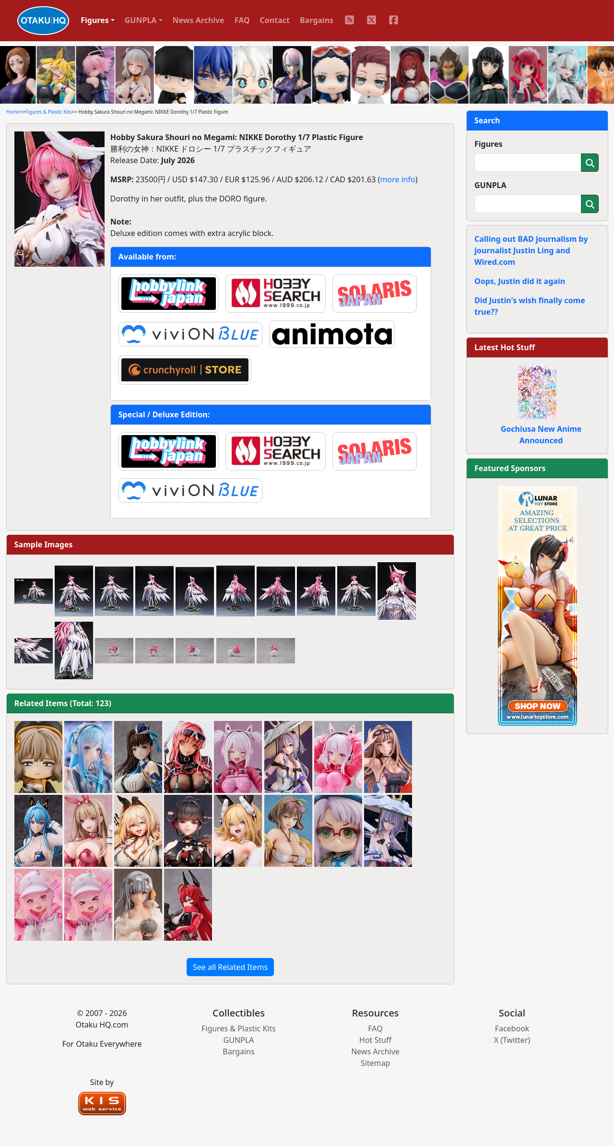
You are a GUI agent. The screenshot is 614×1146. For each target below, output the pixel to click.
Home (13, 111)
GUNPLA (490, 185)
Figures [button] (95, 20)
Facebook (512, 1028)
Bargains (316, 20)
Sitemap (375, 1063)
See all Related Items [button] (230, 967)
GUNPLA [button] (141, 20)
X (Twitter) (512, 1040)
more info (397, 179)
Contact (275, 20)
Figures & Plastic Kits (48, 111)
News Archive (198, 20)
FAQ (242, 20)
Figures (488, 144)
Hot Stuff (375, 1040)
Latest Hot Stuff (504, 347)
